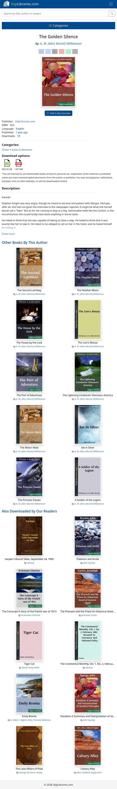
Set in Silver (87, 447)
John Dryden (89, 562)
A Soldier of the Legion (88, 500)
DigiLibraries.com (25, 121)
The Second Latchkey (29, 290)
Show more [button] (8, 233)
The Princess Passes (29, 500)
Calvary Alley (88, 768)
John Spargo (89, 719)
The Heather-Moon (88, 290)
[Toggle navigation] (111, 4)
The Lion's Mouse (88, 342)
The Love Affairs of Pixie (29, 768)
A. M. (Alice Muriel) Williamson (61, 43)
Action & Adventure (22, 149)
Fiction (5, 149)
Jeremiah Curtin (89, 615)
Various (30, 562)
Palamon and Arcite (88, 559)
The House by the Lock (29, 342)
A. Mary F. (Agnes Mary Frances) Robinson (31, 719)
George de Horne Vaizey (30, 772)
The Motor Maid (29, 447)
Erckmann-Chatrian (30, 615)
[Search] (55, 13)
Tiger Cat (29, 663)
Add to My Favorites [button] (58, 113)
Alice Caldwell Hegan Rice (89, 772)
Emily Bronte (29, 716)
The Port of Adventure (29, 395)
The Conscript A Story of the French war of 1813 (29, 611)
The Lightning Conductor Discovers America (88, 395)
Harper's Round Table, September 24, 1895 (29, 559)
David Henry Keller (31, 667)
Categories (58, 25)
